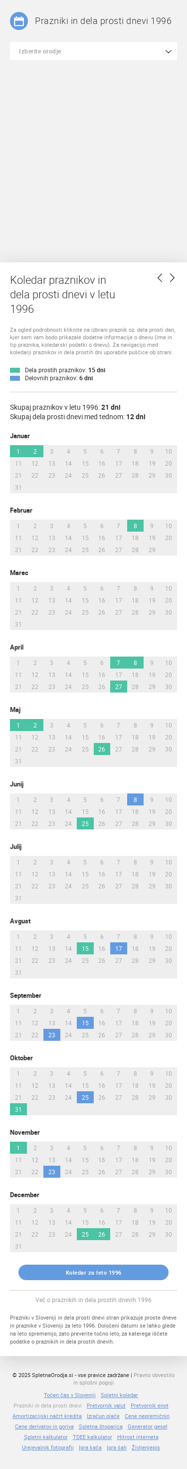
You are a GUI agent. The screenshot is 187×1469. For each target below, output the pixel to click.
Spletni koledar (119, 1395)
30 (168, 475)
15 (85, 463)
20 (168, 463)
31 (18, 487)
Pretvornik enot (150, 1405)
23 (51, 475)
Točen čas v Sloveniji (70, 1395)
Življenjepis (146, 1447)
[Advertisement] (93, 158)
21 (18, 475)
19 (152, 463)
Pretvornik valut (106, 1405)
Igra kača (90, 1447)
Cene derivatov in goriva (44, 1426)
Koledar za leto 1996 (94, 1272)
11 (18, 463)
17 (118, 463)
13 (51, 463)
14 (68, 463)
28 (135, 475)
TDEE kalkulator (92, 1437)
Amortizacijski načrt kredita (47, 1416)
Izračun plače (103, 1416)
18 (135, 463)
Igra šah (117, 1447)
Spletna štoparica (101, 1426)
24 (68, 475)
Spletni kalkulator (46, 1437)
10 (168, 451)
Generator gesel (148, 1426)
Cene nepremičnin (147, 1416)
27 (118, 475)
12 (34, 463)
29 (152, 475)
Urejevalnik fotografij (48, 1447)
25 (85, 475)
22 (34, 475)
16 (101, 463)
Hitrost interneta (138, 1437)
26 (101, 475)
